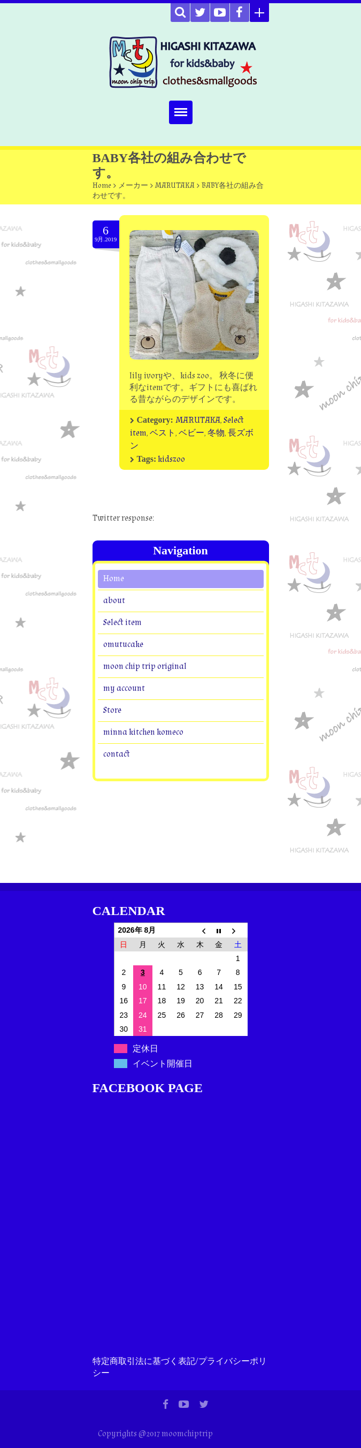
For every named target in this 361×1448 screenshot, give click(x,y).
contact (116, 754)
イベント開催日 (163, 1063)
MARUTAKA (175, 185)
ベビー (191, 433)
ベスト (162, 433)
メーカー (133, 185)
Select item (122, 622)
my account (124, 688)
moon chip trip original (145, 666)
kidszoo (171, 459)
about (114, 600)
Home (102, 185)
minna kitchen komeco (143, 732)
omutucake (123, 644)
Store (112, 710)
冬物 (216, 433)
